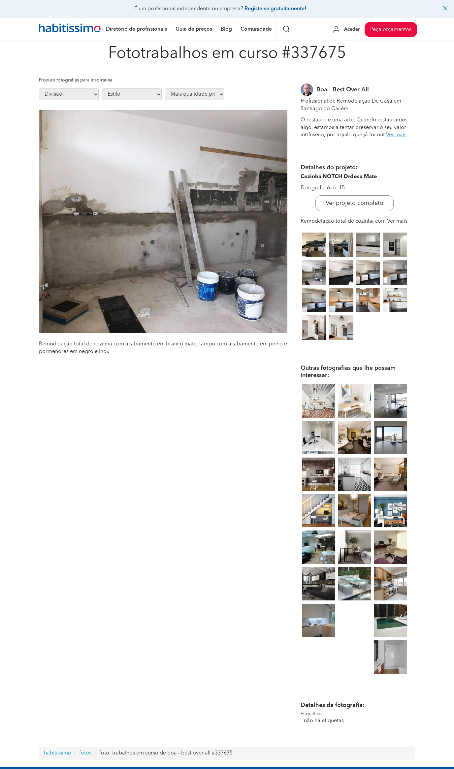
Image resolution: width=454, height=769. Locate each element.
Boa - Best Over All (342, 90)
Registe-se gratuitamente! (275, 9)
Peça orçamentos (390, 29)
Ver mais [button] (396, 135)
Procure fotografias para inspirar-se (76, 80)
